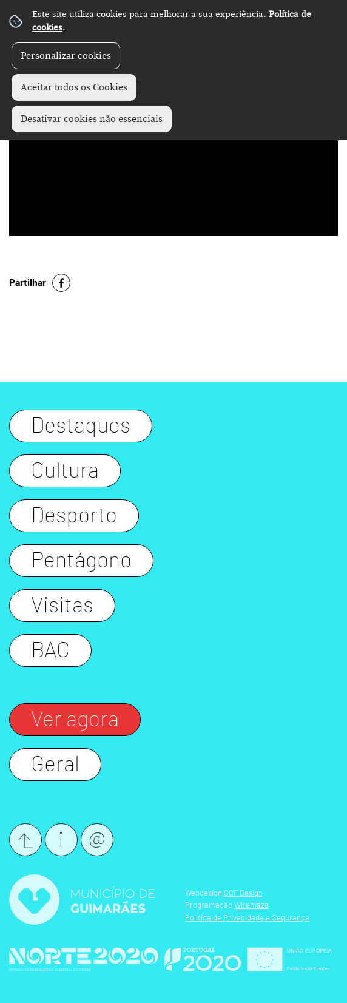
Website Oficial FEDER (289, 959)
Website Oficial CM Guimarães (82, 899)
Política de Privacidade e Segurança (247, 918)
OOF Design (243, 893)
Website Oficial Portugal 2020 (202, 959)
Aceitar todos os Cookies (74, 87)
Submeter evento (25, 839)
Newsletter (97, 839)
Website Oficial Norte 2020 (83, 959)
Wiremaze (251, 906)
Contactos (61, 839)
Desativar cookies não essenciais (92, 119)
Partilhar (27, 283)
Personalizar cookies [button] (66, 56)
